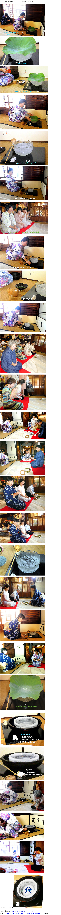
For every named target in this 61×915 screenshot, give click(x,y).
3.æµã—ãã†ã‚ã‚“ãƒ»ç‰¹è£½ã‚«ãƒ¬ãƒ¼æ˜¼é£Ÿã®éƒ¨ (25, 913)
